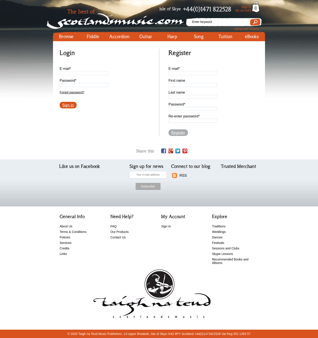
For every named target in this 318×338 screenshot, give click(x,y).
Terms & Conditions (73, 232)
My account (243, 10)
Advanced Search (246, 29)
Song (199, 36)
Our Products (119, 232)
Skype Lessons (222, 254)
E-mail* (65, 69)
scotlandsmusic (151, 295)
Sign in (68, 105)
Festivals (218, 243)
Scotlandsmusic (119, 17)
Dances (217, 237)
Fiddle (93, 36)
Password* (68, 80)
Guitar (145, 36)
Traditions (218, 226)
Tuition (225, 36)
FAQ (113, 226)
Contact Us (118, 237)
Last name (176, 92)
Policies (65, 237)
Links (63, 254)
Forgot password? (72, 92)
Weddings (219, 232)
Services (66, 243)
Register (178, 132)
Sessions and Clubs (225, 248)
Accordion (119, 36)
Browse (66, 36)
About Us (66, 226)
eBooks (252, 36)
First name (176, 80)
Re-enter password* (184, 116)
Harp (172, 36)
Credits (64, 248)
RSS (183, 175)
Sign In (246, 7)
